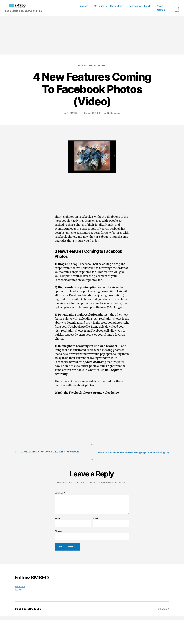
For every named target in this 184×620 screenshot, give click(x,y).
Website (58, 535)
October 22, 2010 (92, 113)
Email (96, 522)
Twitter (19, 593)
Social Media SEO (33, 612)
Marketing (99, 6)
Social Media (116, 6)
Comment (60, 497)
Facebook (100, 66)
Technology (135, 6)
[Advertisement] (92, 35)
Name (58, 522)
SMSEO (72, 113)
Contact (161, 10)
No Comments (115, 113)
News (160, 6)
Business (83, 6)
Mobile (147, 6)
